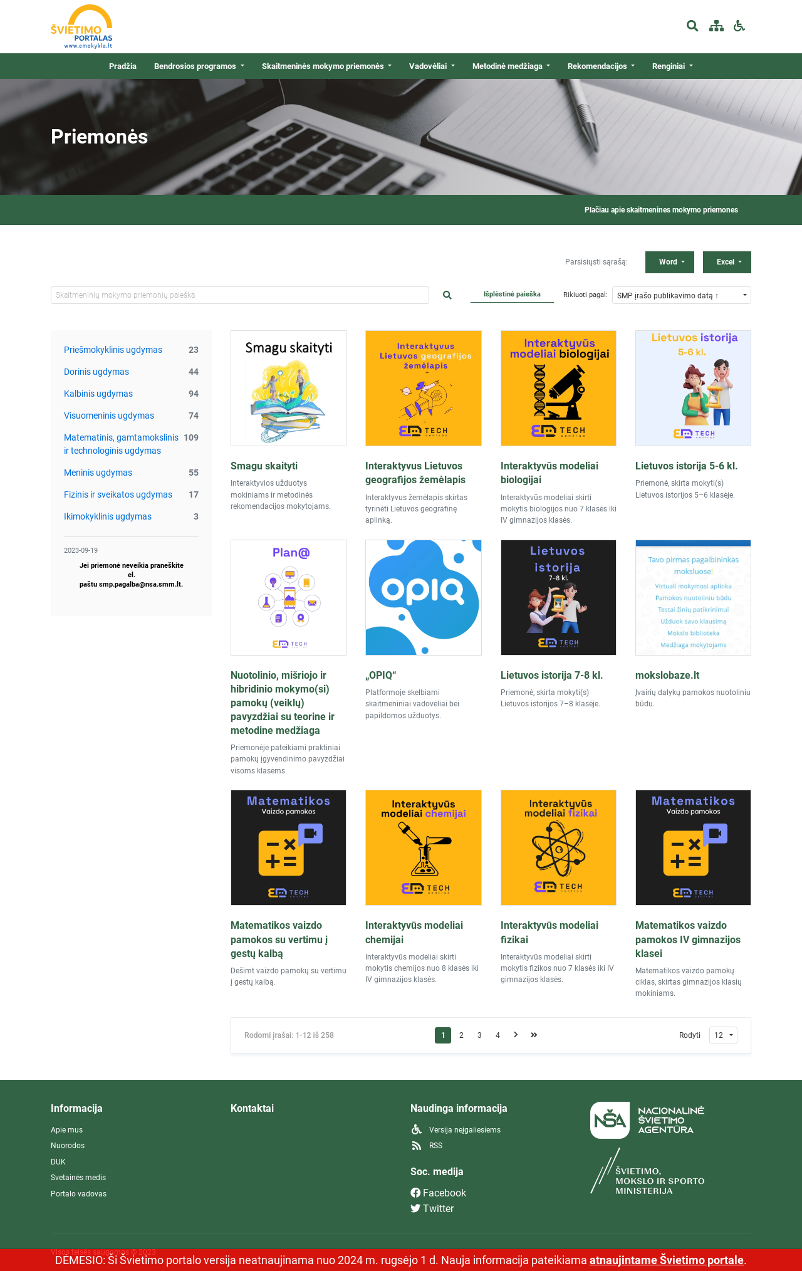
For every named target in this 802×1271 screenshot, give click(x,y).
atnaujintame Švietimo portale (667, 1260)
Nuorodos (68, 1145)
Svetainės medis (78, 1177)
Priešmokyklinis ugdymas (113, 350)
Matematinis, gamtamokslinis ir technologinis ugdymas (121, 444)
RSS (426, 1145)
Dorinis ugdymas (96, 372)
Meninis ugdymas (98, 473)
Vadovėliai (429, 66)
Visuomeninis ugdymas (109, 416)
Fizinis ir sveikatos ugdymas (118, 494)
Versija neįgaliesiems (455, 1130)
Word (669, 262)
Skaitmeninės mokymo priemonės (324, 66)
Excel (726, 262)
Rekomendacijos (598, 66)
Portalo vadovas (79, 1194)
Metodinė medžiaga (508, 66)
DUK (58, 1162)
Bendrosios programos (196, 66)
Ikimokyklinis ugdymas (108, 516)
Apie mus (67, 1130)
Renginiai (669, 66)
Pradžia (123, 66)
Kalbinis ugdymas (98, 394)
